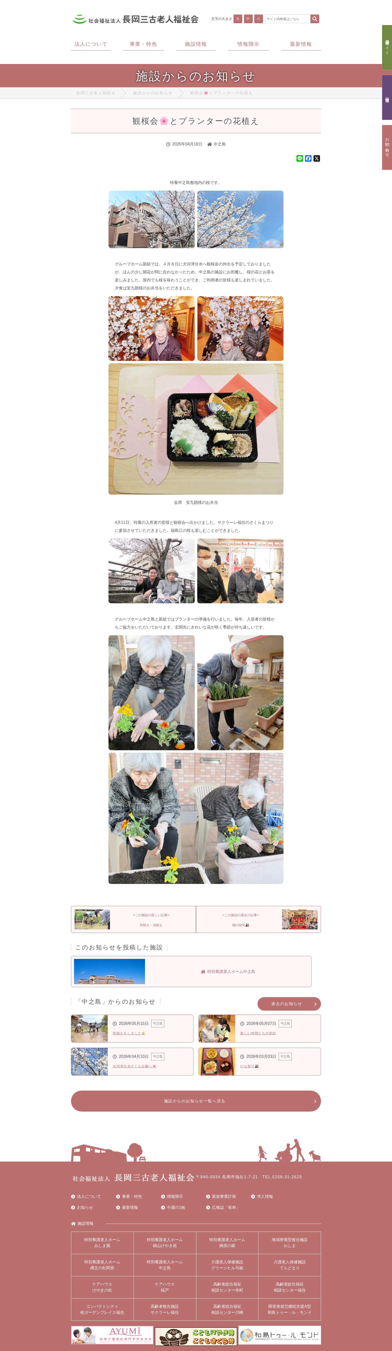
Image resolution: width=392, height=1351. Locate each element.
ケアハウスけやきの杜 (102, 1292)
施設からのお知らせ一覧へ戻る (193, 1105)
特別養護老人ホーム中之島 (165, 1270)
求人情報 (262, 1201)
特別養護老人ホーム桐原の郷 (227, 1247)
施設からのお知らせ (152, 94)
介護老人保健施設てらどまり (290, 1270)
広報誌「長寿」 (223, 1212)
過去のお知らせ (286, 1006)
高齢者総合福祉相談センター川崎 (227, 1314)
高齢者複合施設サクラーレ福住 (165, 1314)
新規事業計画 (221, 1201)
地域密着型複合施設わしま (290, 1247)
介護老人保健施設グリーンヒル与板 (227, 1270)
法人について (86, 1201)
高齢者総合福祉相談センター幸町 (227, 1292)
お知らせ (82, 1212)
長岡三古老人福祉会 (96, 94)
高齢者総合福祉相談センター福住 (290, 1292)
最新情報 (127, 1212)
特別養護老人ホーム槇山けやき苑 (165, 1247)
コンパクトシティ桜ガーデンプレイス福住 (102, 1314)
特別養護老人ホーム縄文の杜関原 (102, 1270)
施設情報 (82, 1228)
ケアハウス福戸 (165, 1292)
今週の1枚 (173, 1212)
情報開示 (172, 1201)
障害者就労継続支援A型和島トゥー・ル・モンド (290, 1314)
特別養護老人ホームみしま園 (102, 1247)
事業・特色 (129, 1201)
